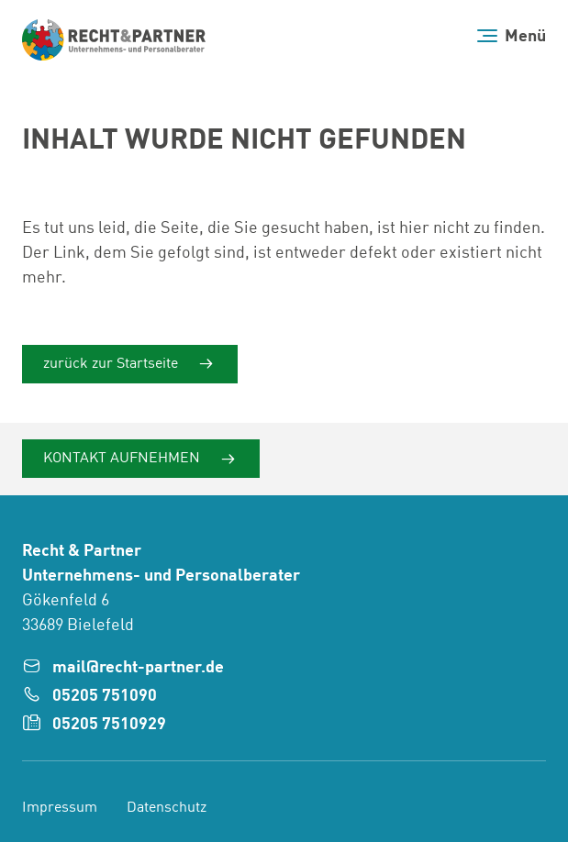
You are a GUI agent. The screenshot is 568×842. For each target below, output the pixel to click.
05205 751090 (104, 696)
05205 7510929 (109, 724)
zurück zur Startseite (112, 364)
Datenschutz (166, 808)
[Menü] (511, 36)
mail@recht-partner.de (138, 667)
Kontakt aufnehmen (123, 458)
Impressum (59, 808)
